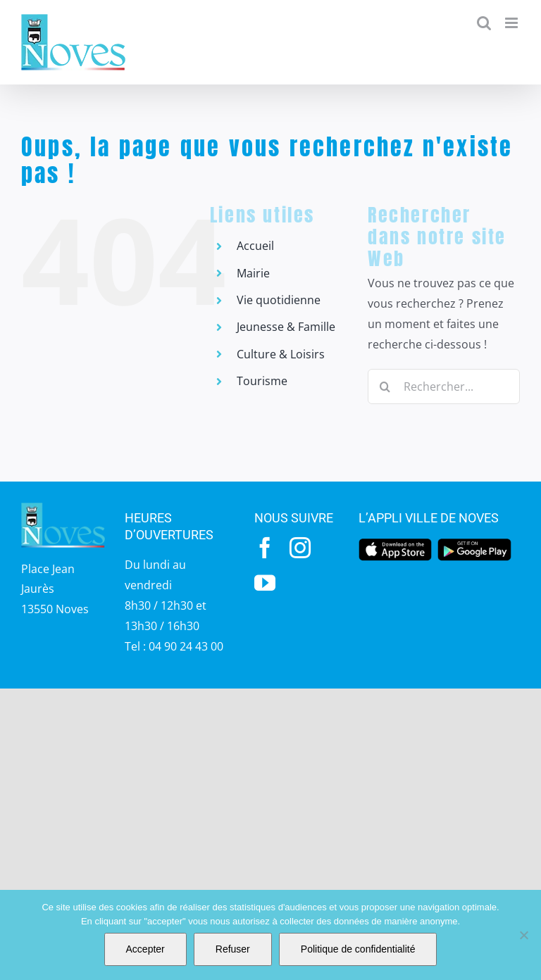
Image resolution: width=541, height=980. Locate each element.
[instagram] (300, 547)
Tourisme (262, 381)
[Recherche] (385, 386)
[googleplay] (474, 543)
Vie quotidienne (279, 300)
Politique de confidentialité (358, 949)
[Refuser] (523, 935)
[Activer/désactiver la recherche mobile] (484, 22)
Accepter (145, 949)
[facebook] (264, 547)
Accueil (255, 245)
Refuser (233, 949)
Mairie (253, 273)
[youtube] (264, 582)
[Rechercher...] (444, 386)
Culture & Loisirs (281, 354)
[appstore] (395, 543)
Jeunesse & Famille (286, 326)
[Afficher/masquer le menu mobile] (512, 22)
